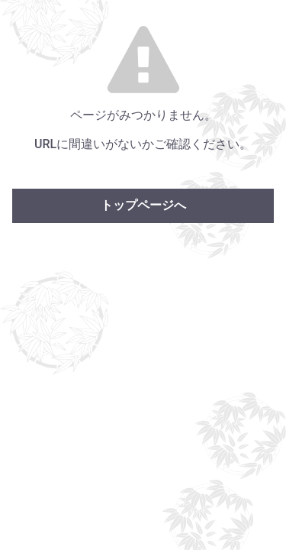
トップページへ (143, 205)
